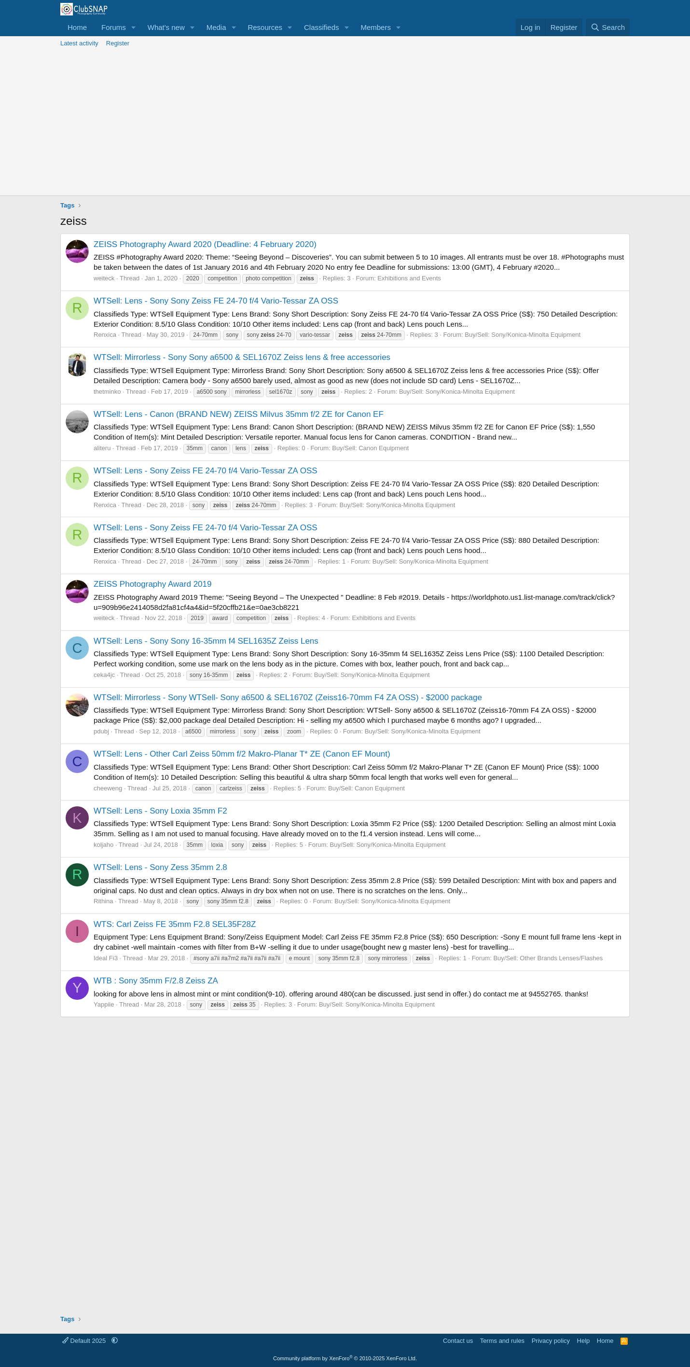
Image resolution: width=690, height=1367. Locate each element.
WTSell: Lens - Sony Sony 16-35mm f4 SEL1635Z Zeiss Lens (206, 641)
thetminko (107, 391)
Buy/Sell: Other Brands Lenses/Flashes (548, 958)
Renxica (105, 334)
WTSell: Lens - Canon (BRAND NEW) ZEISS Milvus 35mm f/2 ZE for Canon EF (239, 414)
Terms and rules (502, 1340)
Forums (113, 27)
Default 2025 (85, 1340)
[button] (133, 27)
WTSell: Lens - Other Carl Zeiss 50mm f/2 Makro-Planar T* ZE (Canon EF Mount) (242, 754)
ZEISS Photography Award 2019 (152, 584)
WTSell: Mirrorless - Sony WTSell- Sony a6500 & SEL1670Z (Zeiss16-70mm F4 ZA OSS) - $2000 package (288, 697)
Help (583, 1340)
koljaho (103, 844)
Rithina (103, 901)
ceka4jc (104, 674)
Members (375, 27)
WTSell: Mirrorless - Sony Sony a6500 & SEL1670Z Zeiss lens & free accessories (242, 357)
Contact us (458, 1340)
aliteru (102, 448)
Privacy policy (551, 1340)
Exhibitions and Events (409, 278)
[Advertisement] (345, 123)
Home (77, 27)
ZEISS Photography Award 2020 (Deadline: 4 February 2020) (205, 244)
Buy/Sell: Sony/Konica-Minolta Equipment (522, 334)
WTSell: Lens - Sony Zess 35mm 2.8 (160, 867)
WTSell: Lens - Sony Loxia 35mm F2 (160, 810)
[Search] (608, 27)
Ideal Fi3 (106, 958)
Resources (265, 27)
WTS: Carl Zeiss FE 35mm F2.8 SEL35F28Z (175, 924)
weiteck (104, 278)
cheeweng (108, 788)
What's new (166, 27)
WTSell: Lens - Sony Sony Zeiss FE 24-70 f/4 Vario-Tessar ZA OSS (216, 300)
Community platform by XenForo (345, 1358)
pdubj (101, 731)
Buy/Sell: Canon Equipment (370, 448)
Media (216, 27)
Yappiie (104, 1004)
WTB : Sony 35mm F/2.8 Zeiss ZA (156, 980)
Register (117, 43)
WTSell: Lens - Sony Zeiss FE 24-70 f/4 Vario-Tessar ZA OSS (205, 470)
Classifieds (321, 27)
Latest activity (79, 43)
